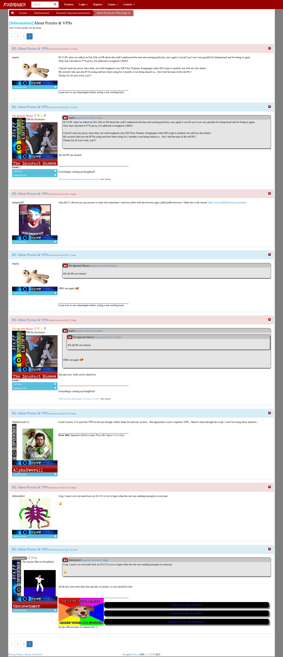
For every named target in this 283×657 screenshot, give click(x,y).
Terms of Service (33, 654)
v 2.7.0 (148, 654)
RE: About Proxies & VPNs (30, 48)
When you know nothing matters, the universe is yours (79, 179)
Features (69, 4)
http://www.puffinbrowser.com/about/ (227, 202)
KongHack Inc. (130, 654)
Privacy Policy (15, 654)
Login (83, 4)
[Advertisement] (162, 14)
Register (97, 4)
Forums (23, 13)
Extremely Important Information (73, 13)
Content (129, 4)
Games (113, 4)
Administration (41, 13)
